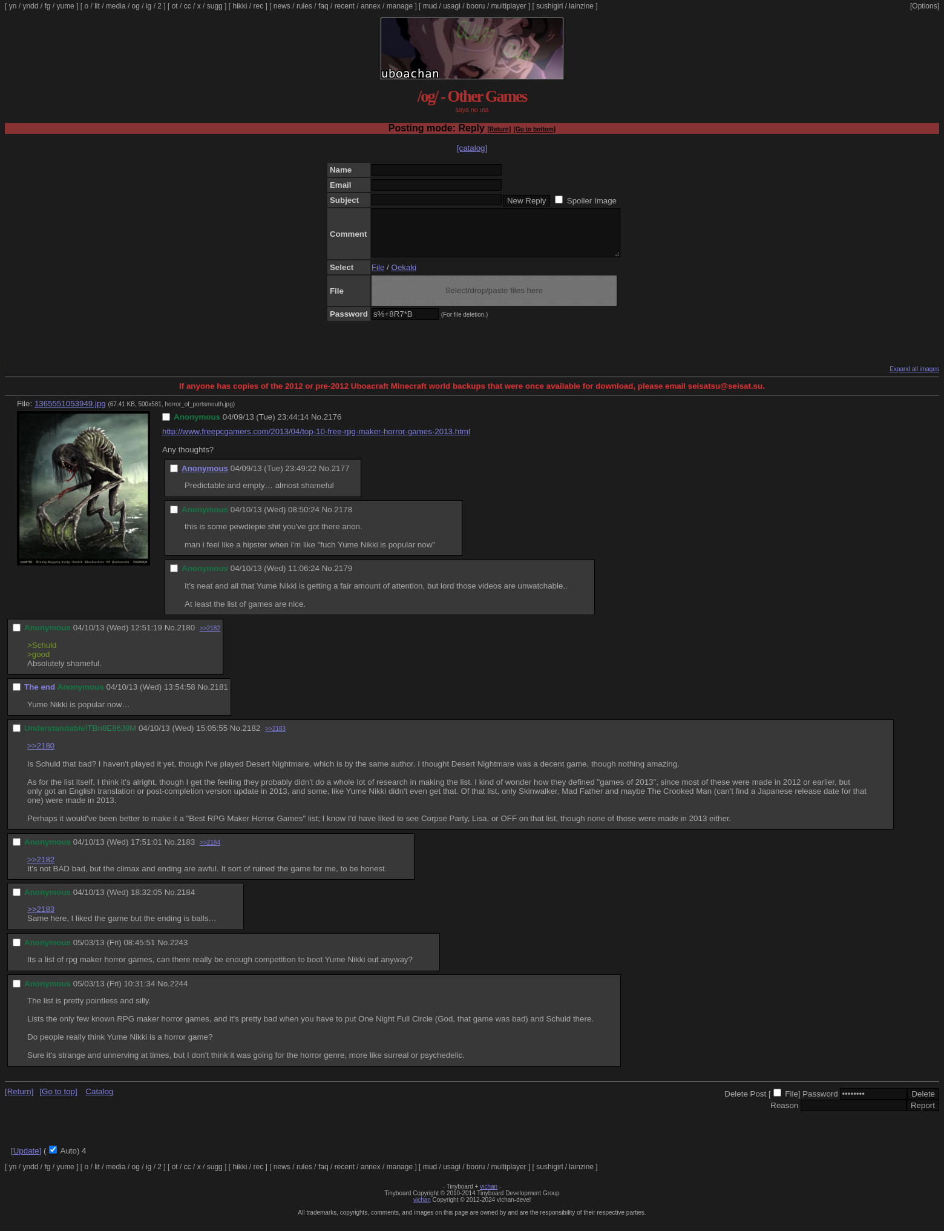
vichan (488, 1195)
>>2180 (40, 754)
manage (400, 6)
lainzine (581, 6)
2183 (186, 851)
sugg (215, 6)
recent (345, 6)
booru (476, 6)
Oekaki (404, 276)
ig (148, 6)
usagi (452, 6)
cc (187, 6)
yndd (30, 6)
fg (47, 6)
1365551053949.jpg (70, 412)
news (282, 6)
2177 (341, 477)
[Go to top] (58, 1100)
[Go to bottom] (535, 129)
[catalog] (472, 148)
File (378, 276)
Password (820, 1102)
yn (13, 6)
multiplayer (508, 6)
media (116, 6)
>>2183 (275, 737)
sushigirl (549, 6)
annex (371, 6)
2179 (343, 577)
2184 (186, 901)
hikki (239, 6)
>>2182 (210, 637)
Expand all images (914, 378)
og (136, 6)
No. (317, 426)
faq (323, 6)
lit (97, 6)
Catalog (99, 1100)
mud (430, 6)
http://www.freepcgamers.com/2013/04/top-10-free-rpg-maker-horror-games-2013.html (316, 440)
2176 (333, 426)
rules (304, 6)
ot (175, 6)
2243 (179, 951)
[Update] (26, 1159)
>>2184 (210, 851)
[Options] (924, 6)
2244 (179, 992)
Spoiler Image (592, 200)
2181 (219, 696)
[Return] (499, 129)
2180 (186, 636)
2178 (343, 518)
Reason (784, 1114)
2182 (252, 737)
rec (259, 6)
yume (65, 6)
